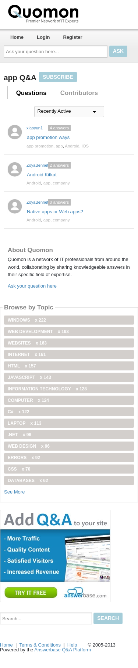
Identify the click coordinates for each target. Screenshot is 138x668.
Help (72, 645)
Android (72, 146)
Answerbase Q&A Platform (62, 649)
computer (28, 400)
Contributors (79, 92)
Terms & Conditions (40, 645)
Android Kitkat (42, 174)
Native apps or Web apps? (55, 211)
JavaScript (29, 377)
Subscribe (58, 77)
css (19, 469)
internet (27, 354)
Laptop (25, 423)
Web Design (29, 446)
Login (43, 37)
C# (18, 411)
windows (27, 320)
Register (72, 37)
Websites (27, 343)
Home (17, 37)
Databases (28, 480)
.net (19, 434)
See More (14, 492)
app (59, 146)
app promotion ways (48, 137)
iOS (85, 146)
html (22, 366)
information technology (47, 388)
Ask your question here (32, 286)
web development (38, 331)
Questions (31, 92)
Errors (24, 457)
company (61, 183)
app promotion (39, 146)
